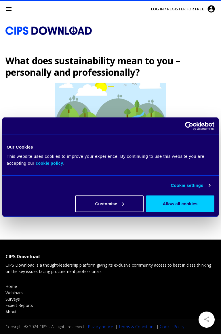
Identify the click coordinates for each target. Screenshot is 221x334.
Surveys (12, 299)
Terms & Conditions (137, 326)
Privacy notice (101, 326)
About (11, 311)
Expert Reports (19, 305)
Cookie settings (187, 185)
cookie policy (49, 163)
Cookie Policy (172, 326)
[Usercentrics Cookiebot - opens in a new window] (189, 126)
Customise (109, 203)
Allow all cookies (180, 203)
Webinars (14, 292)
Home (11, 286)
